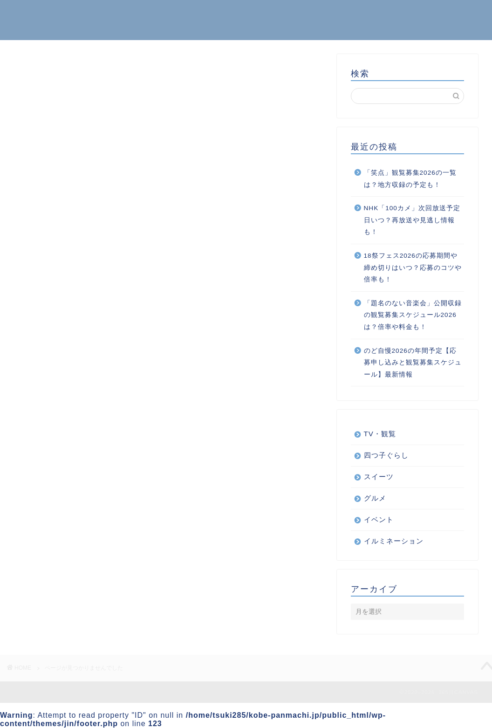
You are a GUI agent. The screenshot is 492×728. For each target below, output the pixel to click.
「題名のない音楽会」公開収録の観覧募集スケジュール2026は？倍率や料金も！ (413, 315)
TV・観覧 (380, 434)
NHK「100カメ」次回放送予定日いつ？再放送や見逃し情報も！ (412, 220)
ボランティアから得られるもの (106, 541)
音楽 (59, 566)
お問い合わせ (453, 14)
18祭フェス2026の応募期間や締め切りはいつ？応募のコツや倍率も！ (413, 267)
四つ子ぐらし (75, 553)
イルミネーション (83, 504)
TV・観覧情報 (76, 466)
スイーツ (67, 528)
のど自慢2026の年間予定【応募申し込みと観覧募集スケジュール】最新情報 (413, 362)
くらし (63, 479)
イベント (67, 491)
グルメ (63, 516)
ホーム (406, 14)
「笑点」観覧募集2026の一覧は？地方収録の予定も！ (410, 178)
